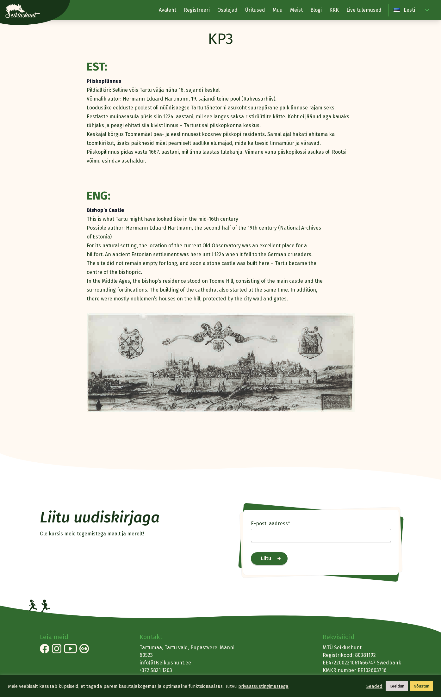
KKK (334, 10)
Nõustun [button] (421, 686)
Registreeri (197, 10)
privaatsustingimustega (263, 686)
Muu (278, 10)
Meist (296, 10)
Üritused (255, 10)
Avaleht (167, 10)
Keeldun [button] (396, 686)
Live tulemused (364, 10)
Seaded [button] (374, 686)
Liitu (266, 558)
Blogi (316, 10)
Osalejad (227, 10)
